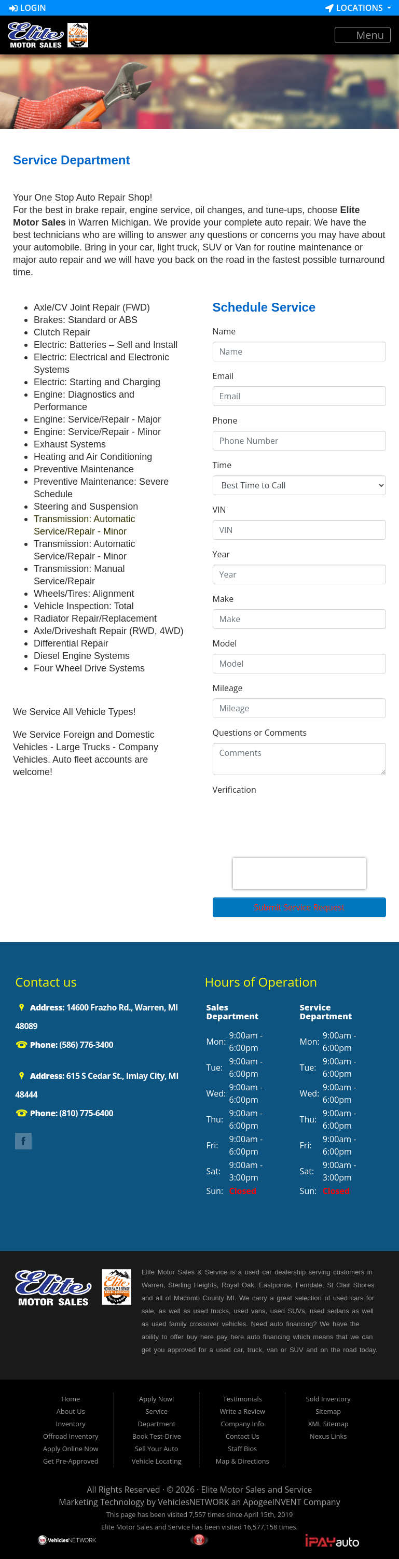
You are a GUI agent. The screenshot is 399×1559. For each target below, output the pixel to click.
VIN (219, 509)
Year (221, 554)
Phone (225, 420)
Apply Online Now (71, 1448)
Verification (234, 789)
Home (70, 1398)
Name (224, 331)
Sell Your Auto (156, 1448)
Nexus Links (328, 1436)
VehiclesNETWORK (193, 1502)
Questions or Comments (260, 732)
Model (225, 643)
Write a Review (242, 1411)
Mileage (228, 688)
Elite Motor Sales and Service (256, 1489)
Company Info (242, 1423)
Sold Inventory (328, 1398)
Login (27, 7)
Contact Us (242, 1436)
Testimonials (242, 1398)
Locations (355, 7)
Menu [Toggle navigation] (363, 35)
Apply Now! (156, 1398)
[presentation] (299, 873)
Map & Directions (242, 1461)
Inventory (71, 1423)
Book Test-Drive (156, 1436)
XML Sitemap (328, 1423)
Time (222, 465)
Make (223, 599)
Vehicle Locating (157, 1461)
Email (223, 376)
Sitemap (328, 1411)
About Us (71, 1411)
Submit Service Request (299, 907)
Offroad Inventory (71, 1436)
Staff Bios (242, 1448)
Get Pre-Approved (71, 1461)
